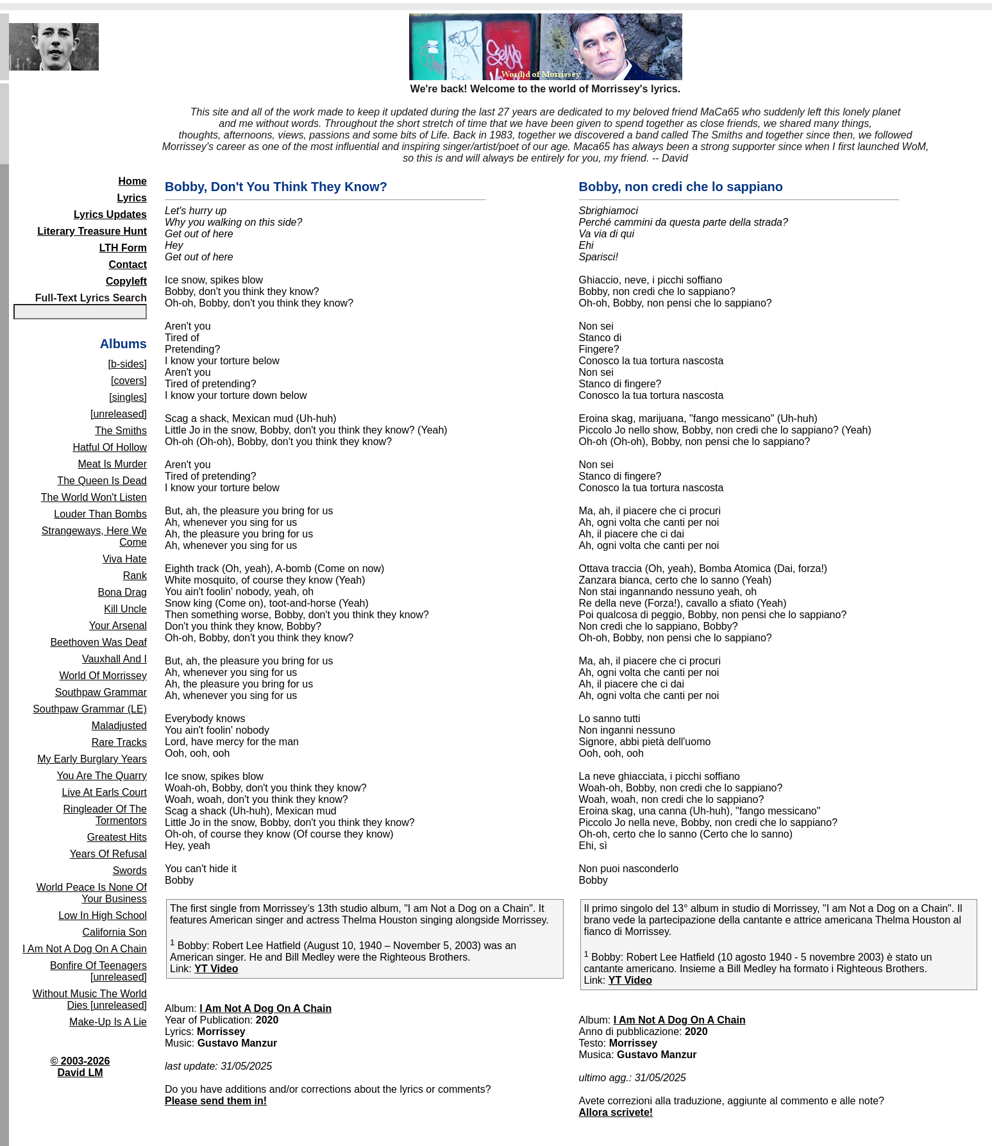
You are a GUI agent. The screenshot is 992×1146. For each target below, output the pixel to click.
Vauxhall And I (114, 658)
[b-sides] (127, 363)
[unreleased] (118, 414)
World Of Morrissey (103, 675)
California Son (115, 932)
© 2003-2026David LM (80, 1067)
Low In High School (102, 915)
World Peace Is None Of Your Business (92, 893)
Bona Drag (122, 592)
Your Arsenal (118, 625)
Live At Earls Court (104, 792)
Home (133, 181)
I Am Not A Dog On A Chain (84, 948)
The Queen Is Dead (102, 480)
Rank (135, 575)
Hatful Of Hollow (109, 447)
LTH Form (123, 247)
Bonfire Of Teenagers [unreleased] (98, 971)
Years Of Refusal (108, 853)
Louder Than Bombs (100, 514)
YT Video (216, 968)
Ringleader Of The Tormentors (105, 815)
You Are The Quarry (101, 775)
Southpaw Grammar (101, 692)
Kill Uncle (125, 608)
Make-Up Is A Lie (108, 1021)
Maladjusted (119, 725)
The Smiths (121, 430)
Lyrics (132, 197)
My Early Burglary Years (92, 759)
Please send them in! (216, 1100)
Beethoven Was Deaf (98, 642)
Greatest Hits (117, 837)
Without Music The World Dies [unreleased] (90, 999)
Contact (127, 264)
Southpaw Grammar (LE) (90, 709)
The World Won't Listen (94, 497)
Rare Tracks (119, 742)
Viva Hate (125, 558)
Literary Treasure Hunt (92, 231)
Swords (130, 870)
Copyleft (126, 281)
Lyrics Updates (110, 214)
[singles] (128, 397)
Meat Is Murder (112, 464)
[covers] (129, 380)
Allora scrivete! (616, 1112)
